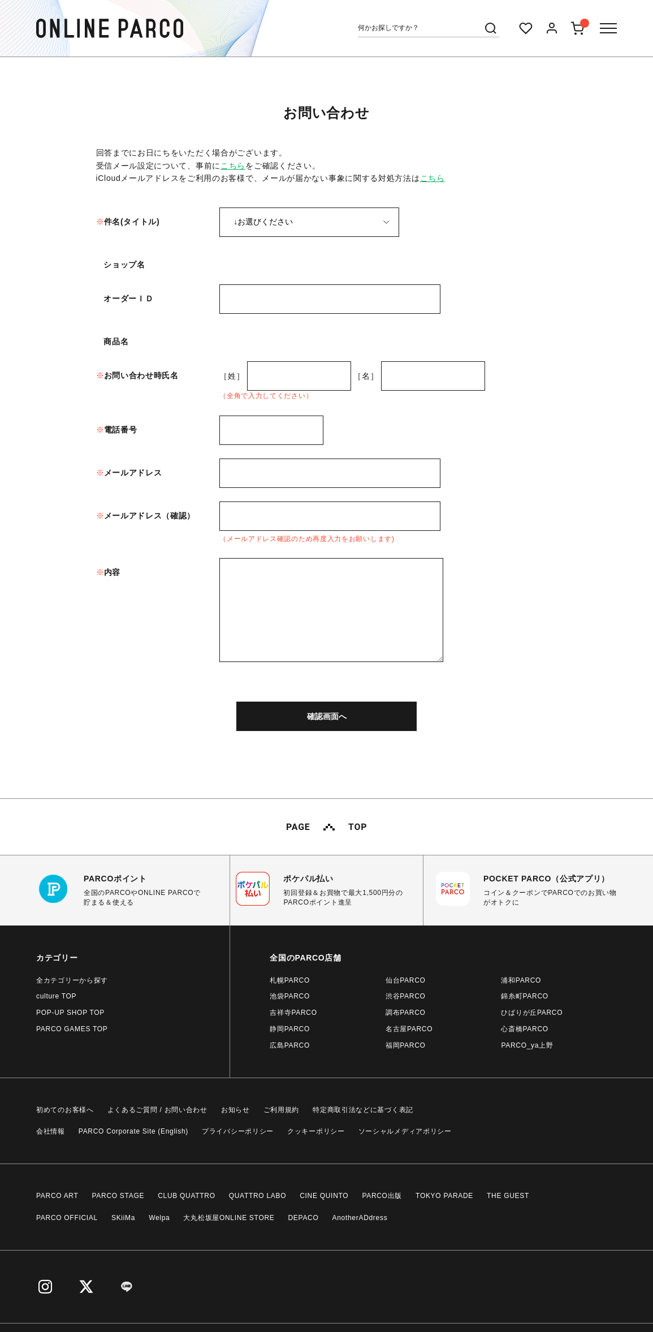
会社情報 (50, 1131)
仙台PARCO (406, 980)
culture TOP (56, 996)
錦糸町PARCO (524, 996)
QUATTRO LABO (258, 1196)
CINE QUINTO (324, 1196)
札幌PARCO (290, 980)
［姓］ (231, 375)
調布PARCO (406, 1013)
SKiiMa (123, 1218)
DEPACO (303, 1218)
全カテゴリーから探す (72, 980)
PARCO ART (57, 1196)
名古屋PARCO (409, 1029)
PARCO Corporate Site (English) (133, 1131)
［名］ (365, 375)
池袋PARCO (290, 996)
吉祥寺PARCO (293, 1013)
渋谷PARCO (406, 996)
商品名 (115, 341)
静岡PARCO (290, 1029)
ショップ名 (124, 264)
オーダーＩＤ (128, 298)
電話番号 (120, 429)
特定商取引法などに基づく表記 (363, 1110)
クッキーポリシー (316, 1131)
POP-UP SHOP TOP (70, 1013)
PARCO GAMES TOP (72, 1029)
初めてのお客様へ (65, 1110)
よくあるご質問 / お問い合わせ (157, 1110)
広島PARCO (290, 1045)
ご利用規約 (281, 1110)
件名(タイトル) (132, 221)
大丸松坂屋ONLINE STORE (228, 1218)
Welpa (159, 1218)
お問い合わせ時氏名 (141, 375)
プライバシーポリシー (238, 1131)
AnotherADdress (360, 1218)
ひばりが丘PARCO (532, 1013)
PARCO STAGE (118, 1196)
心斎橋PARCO (524, 1029)
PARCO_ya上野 (527, 1045)
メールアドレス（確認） (150, 515)
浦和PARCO (521, 980)
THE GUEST (508, 1196)
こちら (232, 165)
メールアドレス (133, 472)
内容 (112, 572)
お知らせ (235, 1110)
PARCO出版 (382, 1196)
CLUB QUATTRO (186, 1196)
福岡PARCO (406, 1045)
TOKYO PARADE (444, 1196)
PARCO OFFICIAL (67, 1218)
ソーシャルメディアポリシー (405, 1131)
